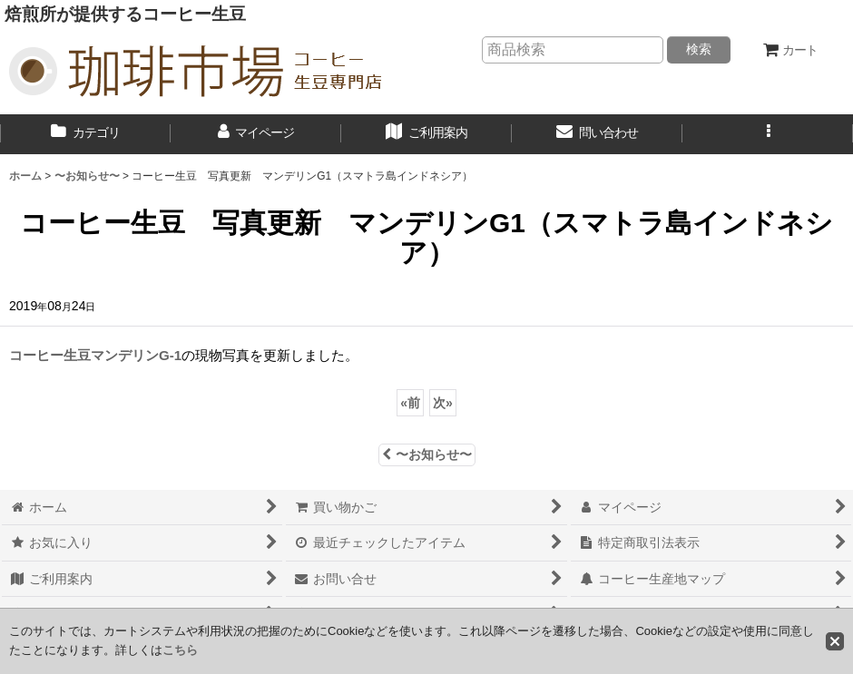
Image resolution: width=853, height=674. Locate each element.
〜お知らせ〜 (427, 454)
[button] (767, 134)
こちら (180, 650)
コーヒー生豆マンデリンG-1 (95, 355)
